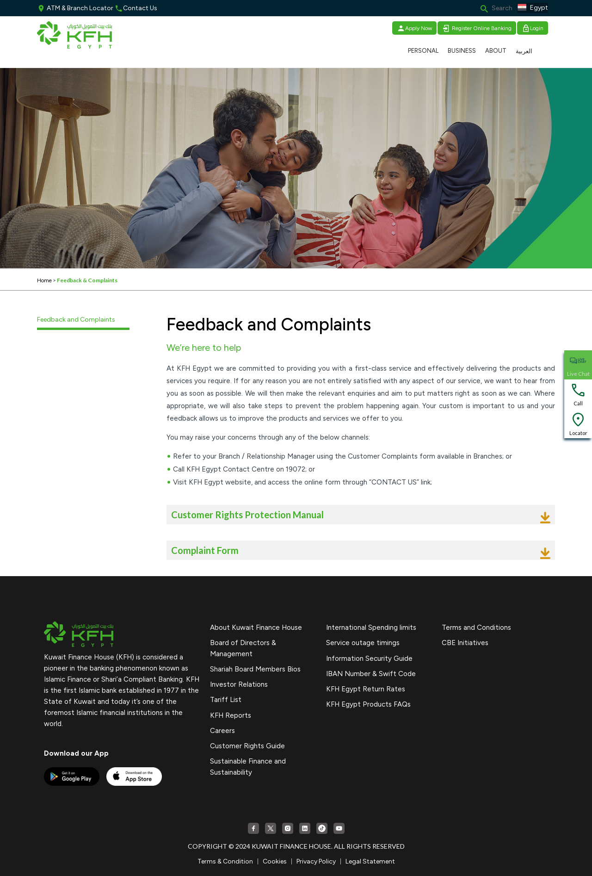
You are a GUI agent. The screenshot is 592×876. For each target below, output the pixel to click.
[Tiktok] (321, 828)
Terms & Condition (225, 861)
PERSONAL (423, 50)
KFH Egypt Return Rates (365, 689)
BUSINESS (462, 50)
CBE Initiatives (465, 643)
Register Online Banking (477, 28)
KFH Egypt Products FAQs (368, 704)
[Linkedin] (304, 828)
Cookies (275, 861)
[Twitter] (270, 828)
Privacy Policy (316, 861)
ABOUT (495, 50)
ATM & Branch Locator (75, 8)
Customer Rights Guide (247, 746)
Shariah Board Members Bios (255, 669)
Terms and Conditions (476, 627)
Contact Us (136, 8)
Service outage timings (363, 643)
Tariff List (225, 700)
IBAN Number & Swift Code (371, 674)
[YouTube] (339, 828)
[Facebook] (253, 828)
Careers (222, 731)
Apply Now (414, 28)
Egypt (532, 7)
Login (532, 28)
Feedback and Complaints (76, 319)
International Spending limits (371, 627)
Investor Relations (239, 684)
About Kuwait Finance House (256, 627)
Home (44, 280)
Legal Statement (370, 861)
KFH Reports (230, 715)
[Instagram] (287, 828)
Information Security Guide (369, 658)
